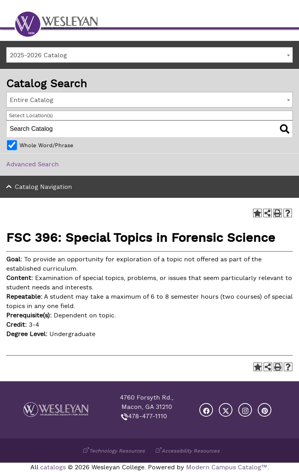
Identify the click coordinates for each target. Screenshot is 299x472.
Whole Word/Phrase (46, 145)
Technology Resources (117, 451)
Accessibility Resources (191, 451)
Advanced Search (32, 164)
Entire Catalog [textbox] (31, 100)
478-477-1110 (147, 416)
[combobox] (149, 55)
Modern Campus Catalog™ (226, 467)
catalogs (53, 467)
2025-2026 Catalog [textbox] (38, 55)
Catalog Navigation (43, 186)
